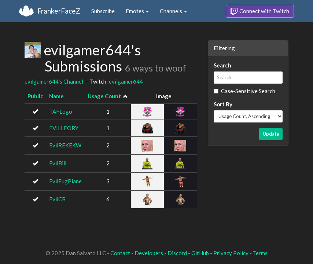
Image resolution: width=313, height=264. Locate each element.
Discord (177, 253)
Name (56, 96)
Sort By (223, 104)
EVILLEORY (63, 128)
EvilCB (57, 199)
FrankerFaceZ (58, 11)
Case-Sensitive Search (244, 91)
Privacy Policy (230, 253)
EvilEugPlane (65, 181)
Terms (260, 253)
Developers (149, 253)
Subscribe (103, 11)
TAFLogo (60, 111)
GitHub (200, 253)
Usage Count (104, 96)
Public (35, 96)
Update (271, 134)
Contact (120, 253)
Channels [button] (173, 11)
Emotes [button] (137, 11)
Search (222, 65)
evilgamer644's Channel (54, 81)
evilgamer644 (126, 81)
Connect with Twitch (260, 11)
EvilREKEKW (65, 145)
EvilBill (57, 163)
